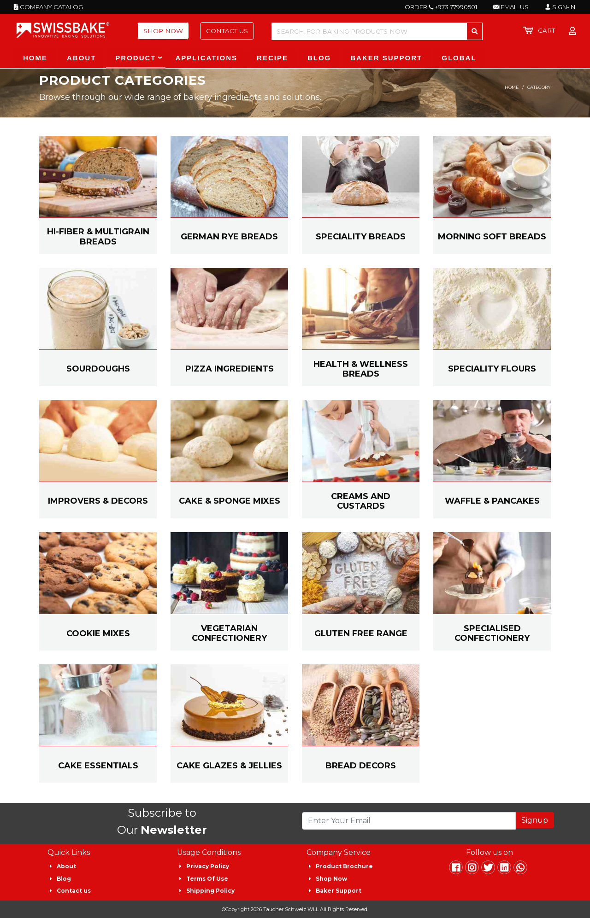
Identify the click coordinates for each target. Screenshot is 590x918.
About (66, 866)
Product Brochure (344, 866)
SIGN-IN (560, 7)
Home (512, 87)
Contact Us (227, 31)
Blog (64, 878)
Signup (534, 820)
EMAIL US (511, 7)
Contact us (74, 890)
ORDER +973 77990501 (441, 7)
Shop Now (163, 31)
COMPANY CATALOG (48, 7)
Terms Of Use (207, 878)
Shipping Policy (210, 890)
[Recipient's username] (409, 821)
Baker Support (338, 890)
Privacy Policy (207, 866)
